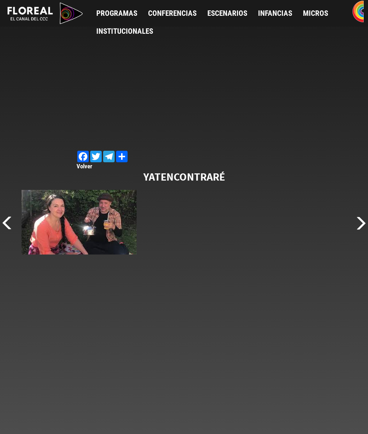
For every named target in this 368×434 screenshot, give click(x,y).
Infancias (275, 13)
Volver (84, 166)
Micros (315, 13)
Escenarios (227, 13)
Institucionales (124, 31)
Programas (116, 13)
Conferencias (172, 13)
